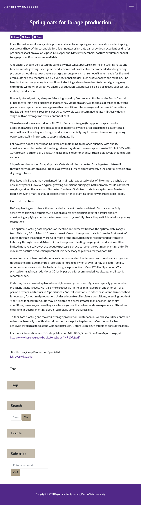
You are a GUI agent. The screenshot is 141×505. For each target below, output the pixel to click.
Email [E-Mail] (38, 37)
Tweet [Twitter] (26, 37)
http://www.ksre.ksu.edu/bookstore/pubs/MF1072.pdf (45, 337)
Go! (26, 417)
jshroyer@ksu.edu (21, 356)
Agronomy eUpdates (21, 6)
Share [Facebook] (15, 37)
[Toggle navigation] (131, 6)
